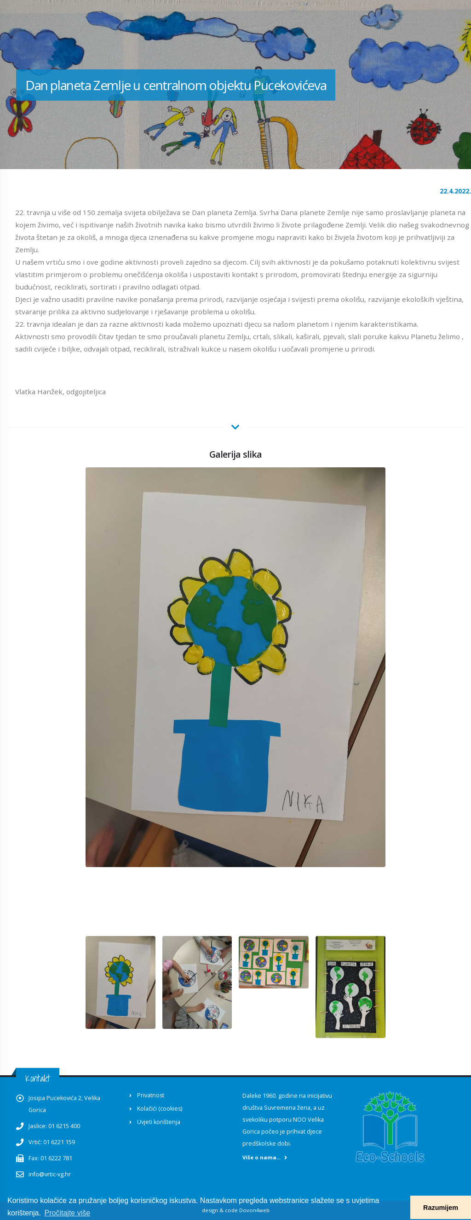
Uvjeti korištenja (158, 1122)
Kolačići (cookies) (160, 1108)
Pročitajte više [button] (68, 1213)
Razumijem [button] (440, 1207)
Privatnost (151, 1095)
